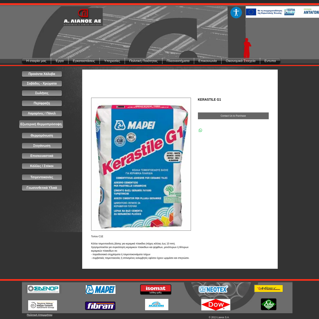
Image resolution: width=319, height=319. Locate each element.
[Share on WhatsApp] (200, 130)
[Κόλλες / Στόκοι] (42, 166)
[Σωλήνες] (42, 93)
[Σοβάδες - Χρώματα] (42, 83)
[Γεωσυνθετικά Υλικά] (42, 188)
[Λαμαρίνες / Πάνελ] (42, 113)
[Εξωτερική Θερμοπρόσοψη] (41, 124)
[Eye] (236, 12)
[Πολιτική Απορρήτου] (40, 315)
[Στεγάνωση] (42, 146)
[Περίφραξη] (42, 103)
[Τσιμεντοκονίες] (42, 177)
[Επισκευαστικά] (42, 156)
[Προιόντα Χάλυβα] (42, 74)
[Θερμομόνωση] (42, 135)
